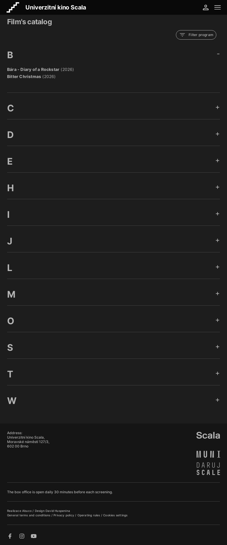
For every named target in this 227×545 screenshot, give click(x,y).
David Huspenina (58, 510)
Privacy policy (64, 515)
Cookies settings (115, 515)
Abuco (27, 510)
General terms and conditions (29, 515)
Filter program (196, 34)
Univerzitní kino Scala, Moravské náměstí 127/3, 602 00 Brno (28, 441)
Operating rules (89, 515)
